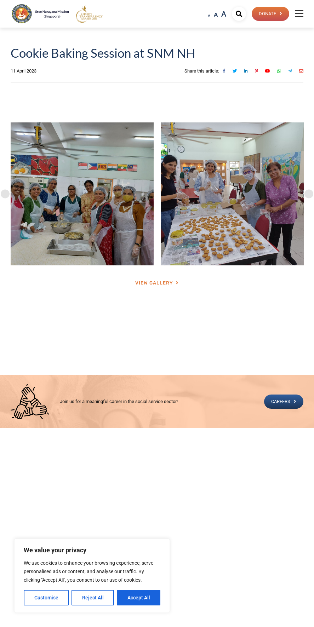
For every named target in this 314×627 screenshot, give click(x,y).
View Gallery (154, 283)
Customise (46, 597)
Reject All (93, 597)
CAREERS (280, 401)
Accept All (138, 597)
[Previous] (5, 194)
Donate (267, 13)
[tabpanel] (82, 193)
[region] (92, 576)
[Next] (308, 194)
